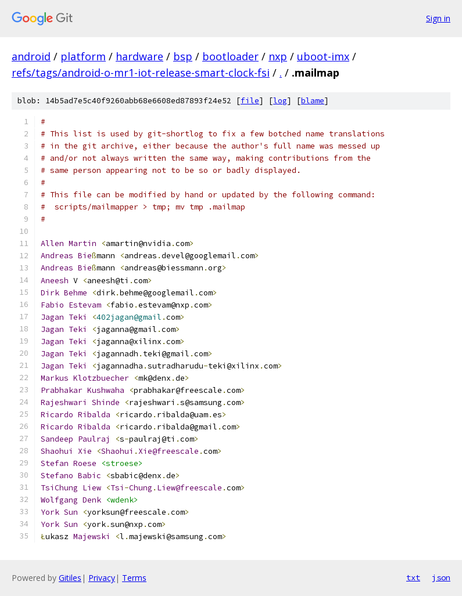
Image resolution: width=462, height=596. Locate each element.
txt (413, 577)
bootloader (230, 56)
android (31, 56)
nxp (277, 56)
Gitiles (70, 577)
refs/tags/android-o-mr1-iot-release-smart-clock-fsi (141, 73)
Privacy (101, 577)
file (250, 101)
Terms (134, 577)
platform (83, 56)
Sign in (438, 18)
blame (312, 101)
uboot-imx (323, 56)
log (280, 101)
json (441, 577)
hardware (139, 56)
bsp (182, 56)
